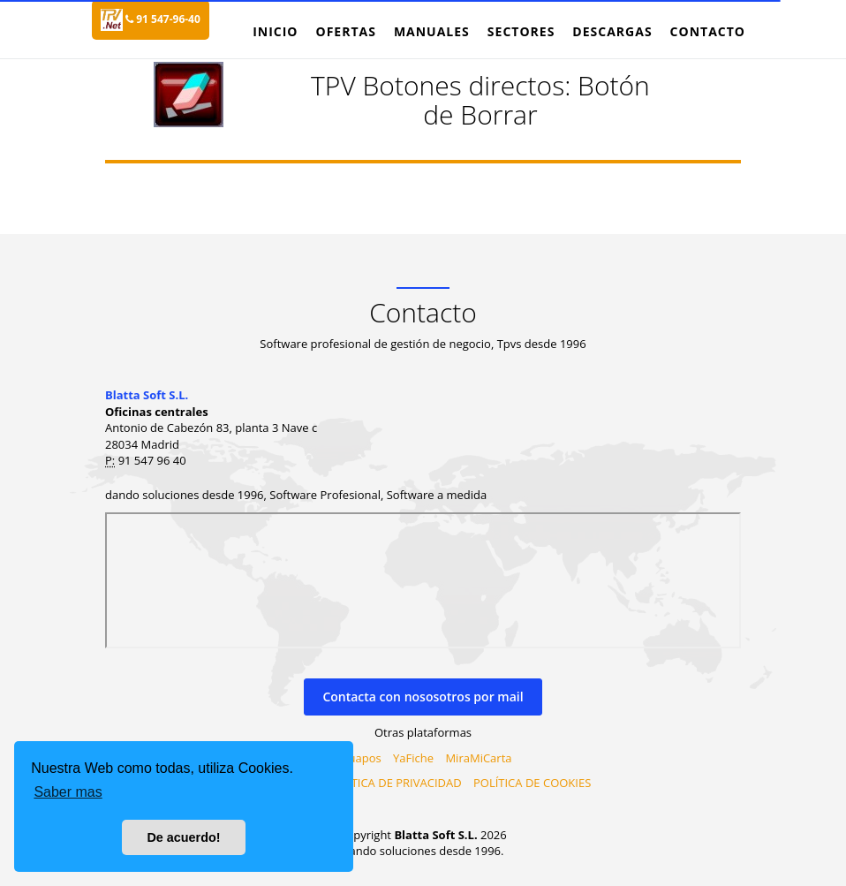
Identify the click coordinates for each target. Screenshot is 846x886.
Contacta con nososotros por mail (422, 696)
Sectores (521, 31)
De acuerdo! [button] (183, 837)
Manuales (432, 31)
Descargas (612, 31)
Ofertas (345, 31)
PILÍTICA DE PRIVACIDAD (397, 783)
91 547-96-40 (162, 19)
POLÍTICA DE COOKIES (532, 783)
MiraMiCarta (478, 758)
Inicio (275, 31)
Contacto (707, 31)
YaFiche (413, 758)
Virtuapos (355, 758)
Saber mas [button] (68, 791)
